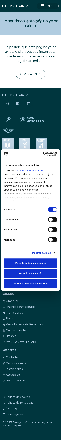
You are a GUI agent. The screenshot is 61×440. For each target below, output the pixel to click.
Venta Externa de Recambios (22, 324)
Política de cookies (16, 397)
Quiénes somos (14, 363)
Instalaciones (12, 368)
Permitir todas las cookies (30, 263)
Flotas (8, 318)
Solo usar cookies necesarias (30, 283)
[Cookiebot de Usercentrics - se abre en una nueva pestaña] (43, 154)
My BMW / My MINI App (19, 341)
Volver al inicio (31, 74)
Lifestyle (9, 336)
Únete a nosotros (15, 380)
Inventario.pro (11, 425)
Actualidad (11, 374)
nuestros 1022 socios (30, 170)
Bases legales (12, 414)
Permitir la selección (30, 273)
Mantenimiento (14, 330)
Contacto (10, 357)
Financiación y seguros (18, 306)
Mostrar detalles (41, 253)
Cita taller (10, 301)
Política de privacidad (18, 402)
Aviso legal (10, 408)
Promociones (12, 312)
